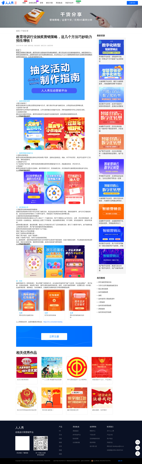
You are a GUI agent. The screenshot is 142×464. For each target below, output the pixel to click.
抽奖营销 (50, 45)
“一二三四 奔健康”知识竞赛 (51, 379)
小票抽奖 (101, 302)
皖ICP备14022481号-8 (60, 460)
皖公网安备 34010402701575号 (101, 460)
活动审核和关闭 (95, 438)
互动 (60, 435)
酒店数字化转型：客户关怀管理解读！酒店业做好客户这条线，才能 (111, 245)
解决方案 (49, 3)
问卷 (60, 438)
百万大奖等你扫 (23, 379)
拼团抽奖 (101, 309)
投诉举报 (92, 442)
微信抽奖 (37, 45)
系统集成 (59, 3)
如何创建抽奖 (103, 292)
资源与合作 (69, 3)
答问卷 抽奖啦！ (48, 410)
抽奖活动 (43, 45)
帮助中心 (92, 431)
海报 (60, 442)
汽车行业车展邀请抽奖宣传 (108, 285)
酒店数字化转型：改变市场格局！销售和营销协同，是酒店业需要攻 (111, 105)
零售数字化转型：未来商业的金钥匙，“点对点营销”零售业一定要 (111, 177)
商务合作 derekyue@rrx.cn (115, 446)
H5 (60, 431)
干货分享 (24, 31)
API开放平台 (77, 435)
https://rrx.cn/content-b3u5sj (53, 322)
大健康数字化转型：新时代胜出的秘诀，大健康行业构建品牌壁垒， (111, 200)
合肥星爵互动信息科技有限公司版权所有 (39, 460)
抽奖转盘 (30, 45)
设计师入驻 (93, 446)
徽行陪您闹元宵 (73, 410)
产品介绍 (110, 435)
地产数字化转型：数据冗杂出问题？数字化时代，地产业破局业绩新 (111, 268)
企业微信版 (76, 442)
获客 (41, 3)
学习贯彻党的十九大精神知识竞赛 (77, 379)
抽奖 (25, 45)
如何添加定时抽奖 (104, 312)
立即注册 (54, 336)
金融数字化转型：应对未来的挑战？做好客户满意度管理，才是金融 (111, 129)
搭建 (60, 450)
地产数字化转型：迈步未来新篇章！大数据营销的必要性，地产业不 (111, 153)
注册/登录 (132, 3)
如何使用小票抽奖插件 (106, 299)
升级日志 (110, 442)
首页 (18, 31)
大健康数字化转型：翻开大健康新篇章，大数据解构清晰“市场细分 (111, 83)
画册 (60, 454)
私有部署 (75, 438)
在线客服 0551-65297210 (115, 450)
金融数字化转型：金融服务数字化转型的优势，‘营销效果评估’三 (111, 222)
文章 (60, 446)
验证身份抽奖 (103, 289)
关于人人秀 (110, 431)
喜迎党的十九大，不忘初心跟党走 (102, 379)
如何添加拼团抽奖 (104, 305)
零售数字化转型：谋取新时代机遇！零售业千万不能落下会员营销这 (111, 59)
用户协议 (110, 438)
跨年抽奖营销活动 (104, 282)
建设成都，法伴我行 (99, 410)
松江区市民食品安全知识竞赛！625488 (26, 410)
